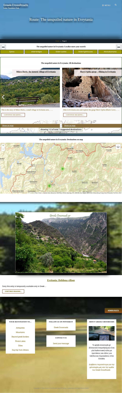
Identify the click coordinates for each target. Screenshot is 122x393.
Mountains (20, 332)
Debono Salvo (84, 388)
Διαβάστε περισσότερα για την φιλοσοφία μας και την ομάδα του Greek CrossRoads (101, 367)
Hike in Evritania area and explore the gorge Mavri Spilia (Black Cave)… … (91, 110)
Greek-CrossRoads (16, 5)
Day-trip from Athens (20, 350)
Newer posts (113, 310)
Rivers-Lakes (20, 341)
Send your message (61, 343)
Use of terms (61, 388)
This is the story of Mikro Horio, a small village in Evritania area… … (27, 110)
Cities (20, 345)
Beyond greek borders (20, 336)
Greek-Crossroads (61, 327)
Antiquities (20, 328)
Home (57, 41)
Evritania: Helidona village (61, 280)
